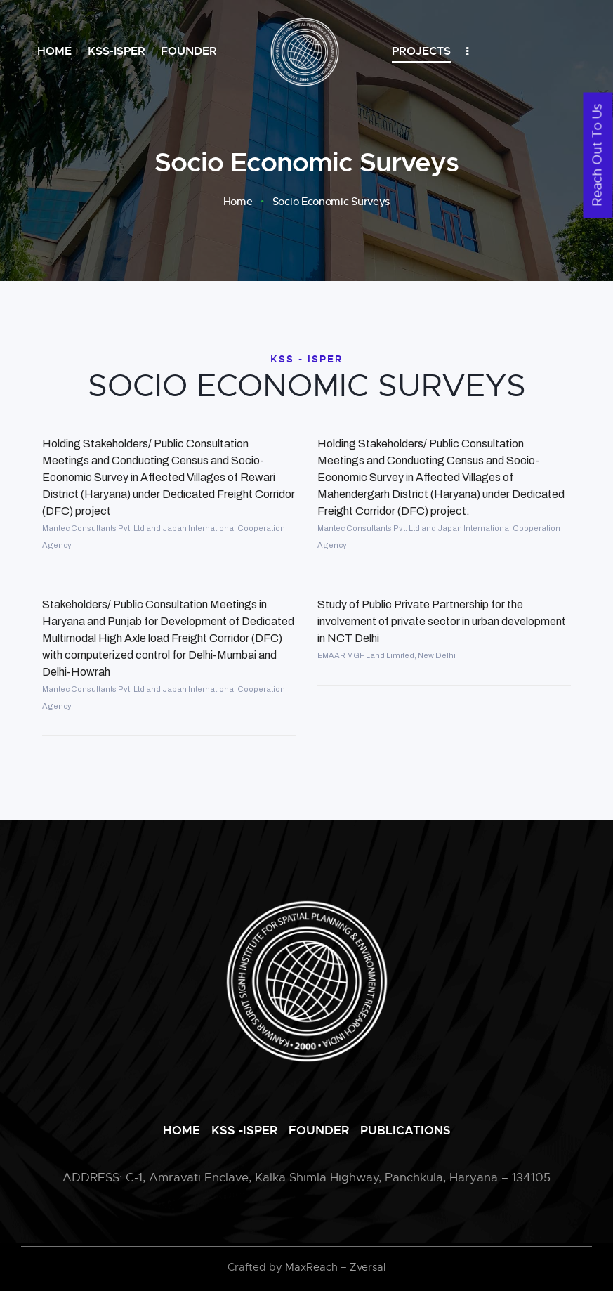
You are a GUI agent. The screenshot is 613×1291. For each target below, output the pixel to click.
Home (238, 201)
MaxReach (311, 1267)
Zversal (367, 1267)
